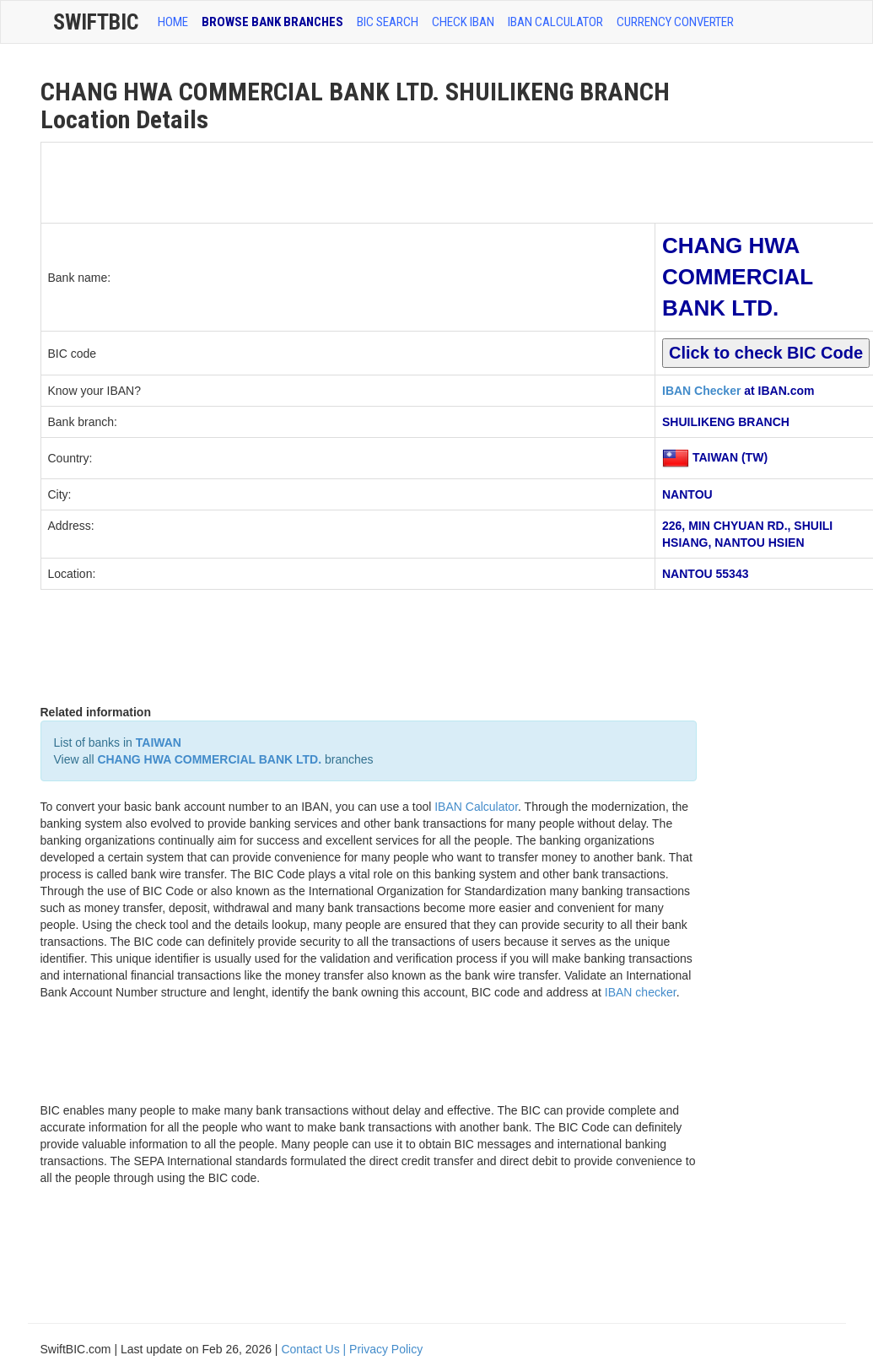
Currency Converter (675, 22)
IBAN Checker (701, 390)
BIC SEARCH (387, 22)
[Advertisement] (348, 181)
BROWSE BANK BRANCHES (272, 22)
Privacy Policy (386, 1349)
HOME (173, 22)
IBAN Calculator (555, 22)
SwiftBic (95, 22)
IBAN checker (640, 992)
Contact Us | (315, 1349)
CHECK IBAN (463, 22)
